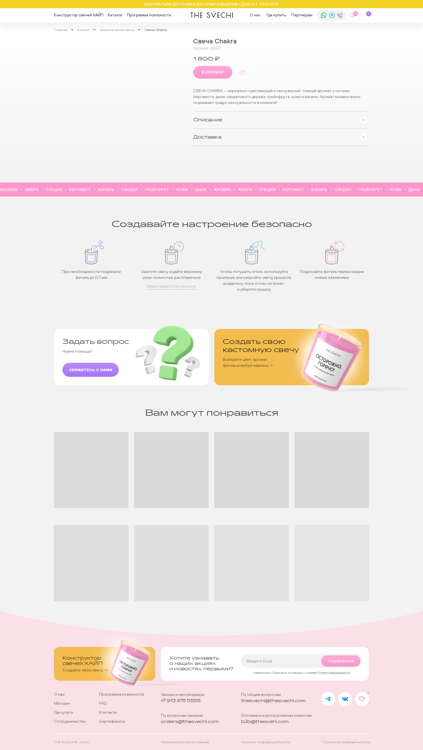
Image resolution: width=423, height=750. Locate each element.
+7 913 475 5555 (181, 700)
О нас (255, 15)
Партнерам (301, 15)
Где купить (276, 15)
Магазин (62, 703)
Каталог (115, 15)
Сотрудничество (70, 721)
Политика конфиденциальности (265, 742)
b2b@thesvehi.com (265, 721)
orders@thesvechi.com (190, 721)
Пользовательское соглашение (185, 742)
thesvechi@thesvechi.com (273, 700)
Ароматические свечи (117, 30)
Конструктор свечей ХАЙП (79, 15)
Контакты (108, 712)
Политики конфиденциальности (334, 672)
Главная (60, 30)
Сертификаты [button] (112, 721)
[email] (301, 661)
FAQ (103, 703)
